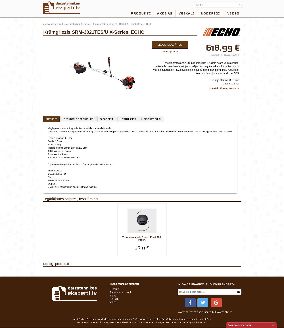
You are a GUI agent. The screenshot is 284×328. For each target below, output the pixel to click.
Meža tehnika (72, 24)
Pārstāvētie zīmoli (120, 292)
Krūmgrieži (86, 24)
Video (113, 302)
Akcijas (165, 13)
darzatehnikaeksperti (53, 24)
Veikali (187, 13)
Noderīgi (210, 13)
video (233, 13)
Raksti (114, 298)
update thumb (51, 40)
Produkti (141, 13)
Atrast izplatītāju (170, 51)
